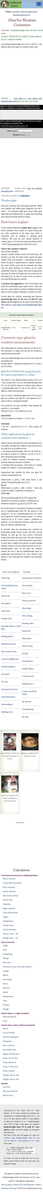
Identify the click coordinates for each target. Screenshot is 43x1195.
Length (6, 971)
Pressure (6, 988)
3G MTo (25, 654)
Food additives (27, 661)
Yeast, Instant (8, 1071)
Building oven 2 (7, 712)
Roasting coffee (27, 623)
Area (5, 950)
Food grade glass (14, 244)
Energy (6, 958)
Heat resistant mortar (9, 651)
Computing (7, 954)
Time (5, 1001)
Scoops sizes (8, 925)
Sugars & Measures (11, 1054)
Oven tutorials (27, 586)
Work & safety (27, 646)
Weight (6, 1009)
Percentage (7, 979)
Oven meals (5, 611)
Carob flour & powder (12, 883)
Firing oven (26, 631)
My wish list (26, 702)
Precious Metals (9, 1017)
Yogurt (6, 917)
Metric (5, 975)
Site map (25, 717)
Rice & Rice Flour (10, 896)
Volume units (8, 934)
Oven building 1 (7, 704)
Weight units (8, 938)
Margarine (7, 1041)
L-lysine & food (28, 676)
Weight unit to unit (11, 1079)
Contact (38, 1186)
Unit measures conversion (31, 578)
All (17, 934)
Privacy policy (6, 1186)
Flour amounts (9, 887)
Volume (6, 1005)
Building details (7, 636)
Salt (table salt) (9, 1050)
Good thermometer (8, 697)
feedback (16, 1162)
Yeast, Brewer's (9, 1062)
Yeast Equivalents (10, 913)
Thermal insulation (8, 667)
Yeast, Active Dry (10, 1058)
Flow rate (7, 962)
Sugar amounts (9, 908)
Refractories (8, 1095)
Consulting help (28, 709)
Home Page (5, 578)
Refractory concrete (8, 644)
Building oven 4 (28, 684)
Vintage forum (6, 618)
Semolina (7, 904)
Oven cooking (27, 616)
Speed (5, 992)
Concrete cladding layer (10, 659)
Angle (5, 946)
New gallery (5, 603)
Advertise (4, 1190)
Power (5, 984)
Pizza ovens (5, 596)
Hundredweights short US (21, 15)
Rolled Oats (8, 900)
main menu (16, 11)
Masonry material (10, 1091)
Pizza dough (26, 608)
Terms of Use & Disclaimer (23, 1186)
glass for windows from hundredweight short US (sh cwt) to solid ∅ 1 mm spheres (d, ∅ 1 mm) (21, 1138)
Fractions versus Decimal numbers (17, 967)
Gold (5, 1021)
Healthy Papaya (27, 669)
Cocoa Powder (9, 1033)
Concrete (6, 1087)
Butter (5, 1028)
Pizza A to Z (26, 593)
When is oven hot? (29, 601)
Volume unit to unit (11, 1075)
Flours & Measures (11, 1037)
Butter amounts (9, 879)
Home (11, 4)
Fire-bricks (5, 674)
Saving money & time (9, 689)
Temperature (8, 921)
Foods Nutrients (9, 929)
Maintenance (26, 638)
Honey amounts (9, 891)
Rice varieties (9, 1045)
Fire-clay (4, 682)
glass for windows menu (29, 11)
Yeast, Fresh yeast (10, 1067)
